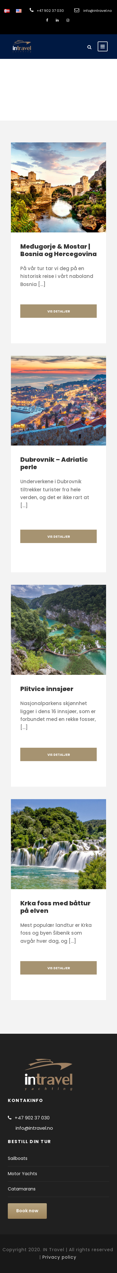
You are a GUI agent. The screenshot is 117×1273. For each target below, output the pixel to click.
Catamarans (22, 1189)
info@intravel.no (97, 10)
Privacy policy (59, 1257)
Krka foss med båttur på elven (55, 907)
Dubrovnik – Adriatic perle (54, 463)
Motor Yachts (22, 1173)
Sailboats (17, 1158)
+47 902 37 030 (50, 10)
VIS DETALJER (58, 311)
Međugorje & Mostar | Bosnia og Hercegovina (58, 250)
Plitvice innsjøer (46, 688)
